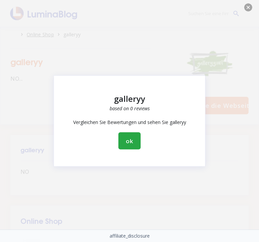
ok (129, 141)
